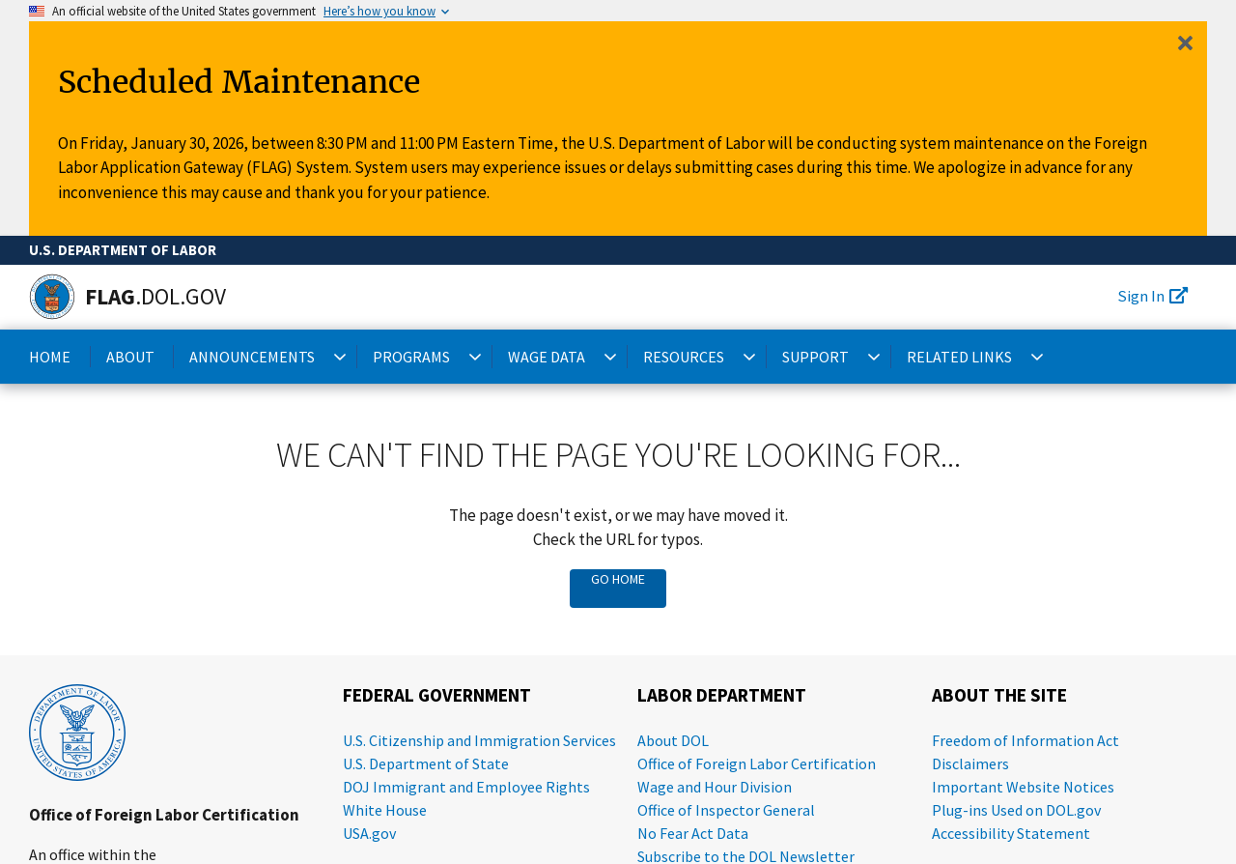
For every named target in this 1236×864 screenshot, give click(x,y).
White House (385, 810)
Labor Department (721, 695)
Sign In (1152, 295)
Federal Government (437, 695)
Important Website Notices (1023, 786)
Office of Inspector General (726, 810)
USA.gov (369, 833)
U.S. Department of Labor (122, 250)
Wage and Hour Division (714, 786)
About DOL (673, 740)
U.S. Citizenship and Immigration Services (479, 740)
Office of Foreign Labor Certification (164, 814)
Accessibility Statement (1011, 833)
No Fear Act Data (692, 833)
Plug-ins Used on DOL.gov (1016, 810)
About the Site (999, 695)
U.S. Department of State (426, 763)
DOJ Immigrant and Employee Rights (466, 786)
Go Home (618, 579)
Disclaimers (970, 763)
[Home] (52, 297)
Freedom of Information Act (1025, 740)
